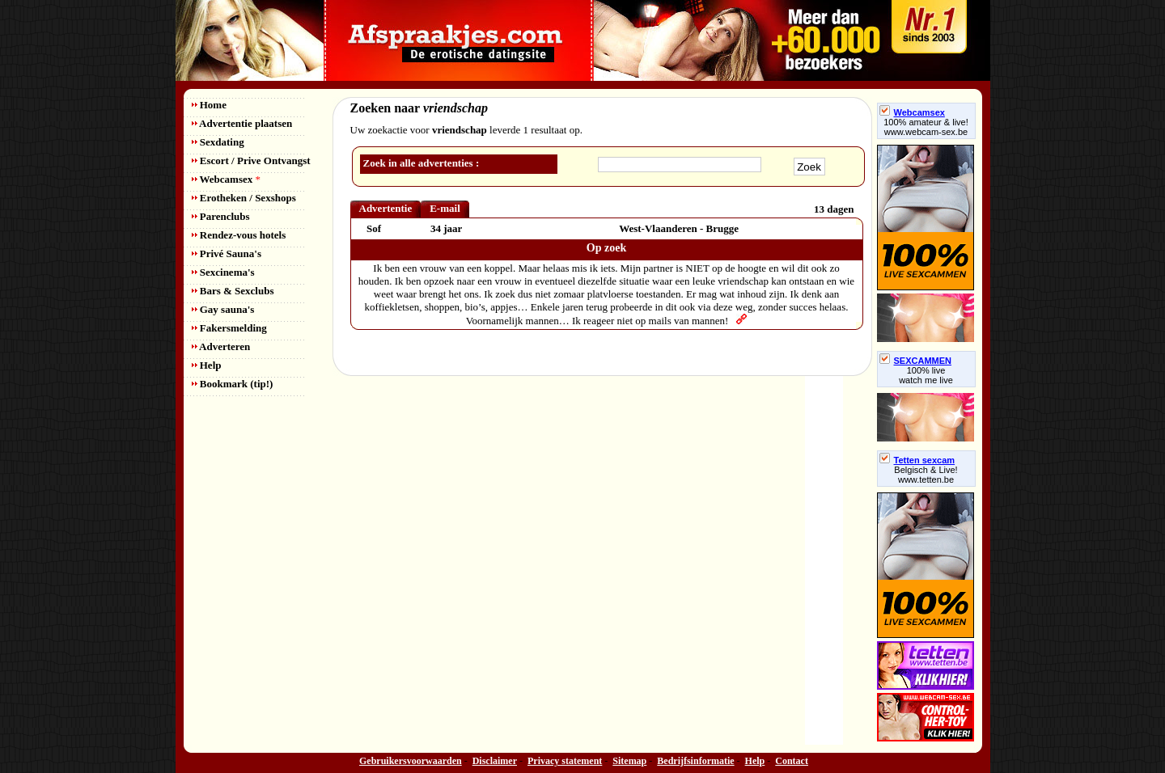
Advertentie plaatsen (242, 123)
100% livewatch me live (926, 375)
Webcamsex (226, 179)
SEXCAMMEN (915, 360)
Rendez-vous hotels (239, 235)
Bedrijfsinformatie (695, 761)
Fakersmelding (229, 328)
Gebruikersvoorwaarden (410, 761)
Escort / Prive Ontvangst (251, 160)
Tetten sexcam (917, 460)
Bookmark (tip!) (232, 384)
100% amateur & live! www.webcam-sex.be (925, 127)
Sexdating (218, 142)
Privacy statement (564, 761)
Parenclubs (221, 216)
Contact (791, 761)
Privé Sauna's (226, 253)
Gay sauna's (223, 309)
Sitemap (629, 761)
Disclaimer (494, 761)
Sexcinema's (223, 272)
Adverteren (221, 346)
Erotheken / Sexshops (244, 198)
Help (207, 365)
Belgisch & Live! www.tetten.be (925, 474)
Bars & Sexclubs (233, 291)
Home (209, 105)
